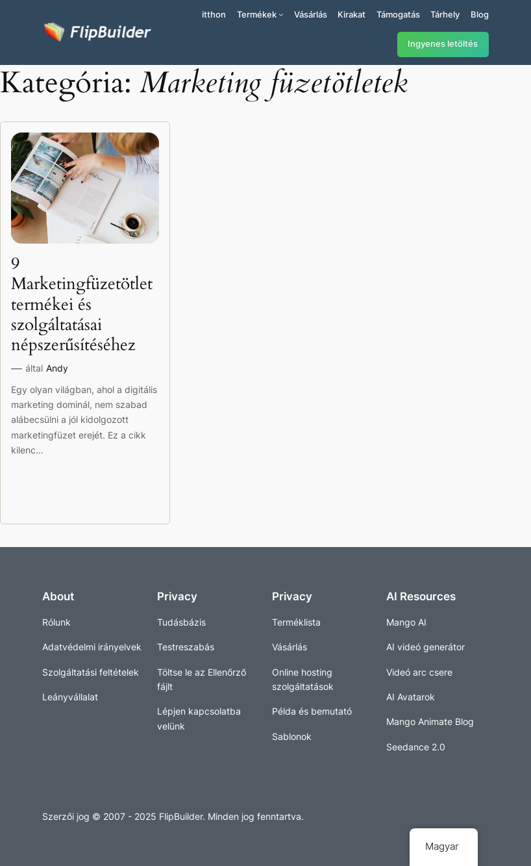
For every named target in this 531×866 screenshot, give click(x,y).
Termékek (257, 14)
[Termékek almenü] (281, 14)
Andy (57, 368)
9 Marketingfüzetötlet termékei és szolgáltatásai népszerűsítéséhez (82, 304)
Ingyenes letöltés (443, 44)
